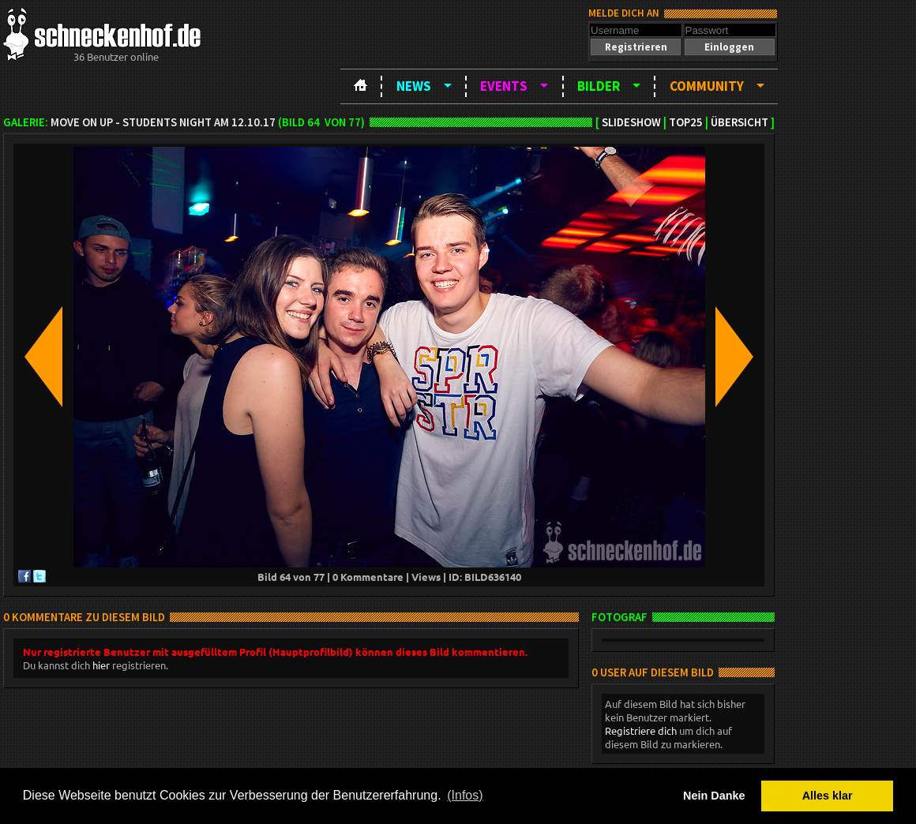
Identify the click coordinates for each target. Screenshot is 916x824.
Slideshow (631, 122)
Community (707, 86)
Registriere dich (641, 730)
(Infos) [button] (464, 795)
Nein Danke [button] (714, 795)
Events (503, 86)
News (413, 86)
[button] (636, 47)
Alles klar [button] (827, 795)
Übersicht (739, 122)
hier (101, 665)
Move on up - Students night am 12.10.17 (163, 122)
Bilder (598, 86)
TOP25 (686, 122)
